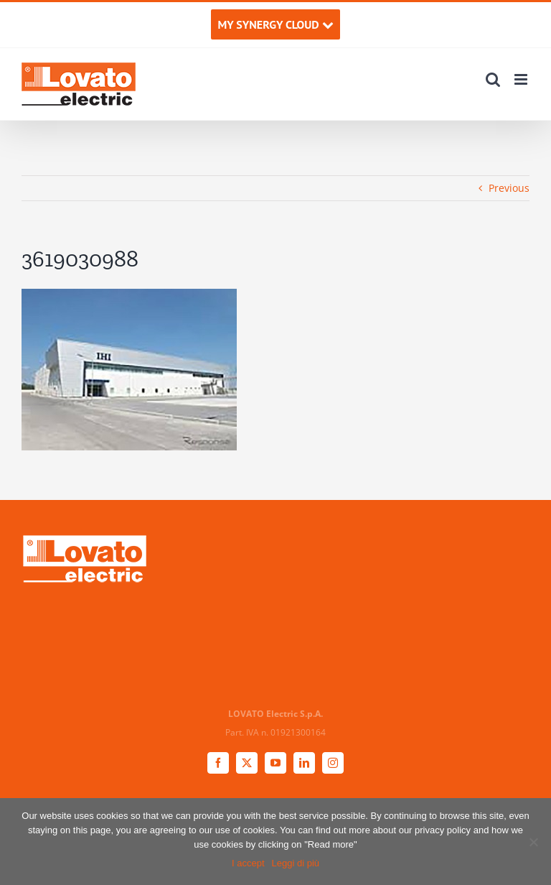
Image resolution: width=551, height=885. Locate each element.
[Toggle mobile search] (493, 79)
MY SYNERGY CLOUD (275, 24)
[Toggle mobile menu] (521, 79)
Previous (509, 188)
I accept (248, 863)
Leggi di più (296, 863)
